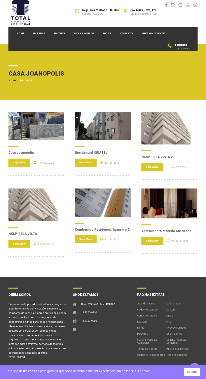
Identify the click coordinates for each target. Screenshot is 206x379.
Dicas (107, 33)
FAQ (168, 321)
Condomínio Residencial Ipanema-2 (102, 229)
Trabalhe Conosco (177, 354)
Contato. (171, 309)
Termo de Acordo (147, 348)
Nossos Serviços (176, 327)
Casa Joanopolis (21, 153)
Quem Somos (174, 333)
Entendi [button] (192, 371)
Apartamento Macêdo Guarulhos (166, 231)
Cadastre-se (173, 303)
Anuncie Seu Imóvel (177, 348)
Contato (126, 33)
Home (20, 33)
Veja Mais (19, 162)
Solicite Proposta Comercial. (176, 341)
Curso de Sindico (147, 315)
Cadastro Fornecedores (151, 354)
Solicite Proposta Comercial (147, 341)
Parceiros (142, 333)
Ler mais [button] (144, 371)
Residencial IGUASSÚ (91, 153)
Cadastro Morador (148, 309)
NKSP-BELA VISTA (22, 234)
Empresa (39, 33)
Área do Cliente (153, 33)
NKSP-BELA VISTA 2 (157, 157)
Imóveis (59, 33)
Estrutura (142, 321)
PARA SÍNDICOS (84, 33)
